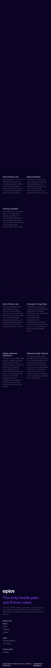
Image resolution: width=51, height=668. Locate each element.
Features (6, 629)
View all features (11, 281)
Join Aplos (7, 644)
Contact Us (15, 510)
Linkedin (6, 652)
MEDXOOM (37, 665)
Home (5, 624)
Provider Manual (9, 641)
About (5, 627)
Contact (5, 632)
